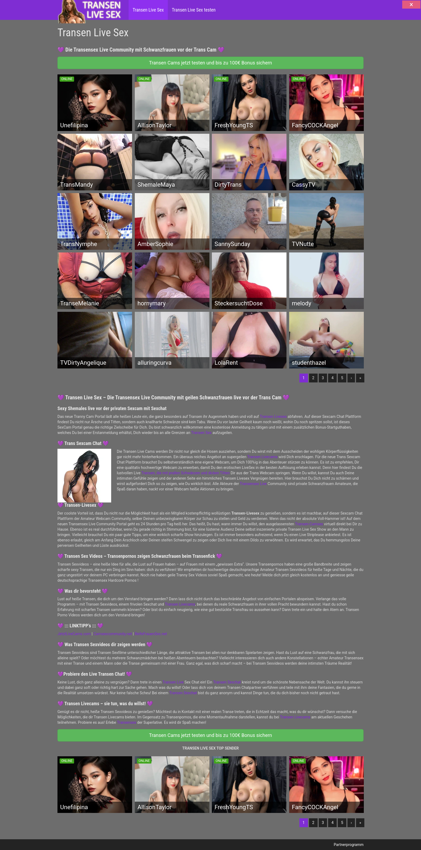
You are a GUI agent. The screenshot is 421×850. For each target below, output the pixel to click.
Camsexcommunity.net (112, 634)
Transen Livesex (273, 416)
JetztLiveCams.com (74, 634)
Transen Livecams (262, 457)
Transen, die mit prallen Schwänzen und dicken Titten (185, 473)
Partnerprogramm (349, 844)
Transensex (126, 722)
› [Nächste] (351, 378)
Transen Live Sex (148, 10)
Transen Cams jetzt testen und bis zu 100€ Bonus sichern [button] (210, 63)
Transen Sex (201, 433)
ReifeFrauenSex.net (151, 634)
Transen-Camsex (309, 524)
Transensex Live (253, 484)
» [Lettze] (360, 378)
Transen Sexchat (227, 682)
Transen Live (173, 682)
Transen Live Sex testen (194, 10)
